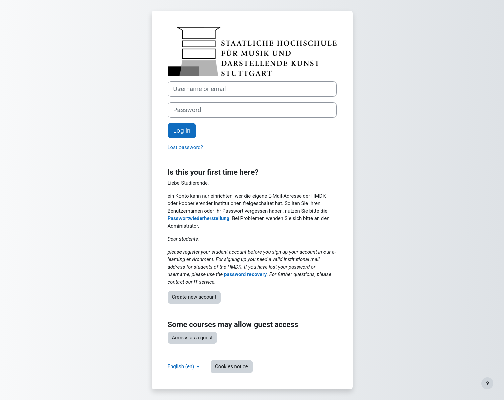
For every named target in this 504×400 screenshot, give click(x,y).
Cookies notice (231, 366)
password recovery (245, 274)
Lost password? (185, 147)
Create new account (194, 297)
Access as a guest (192, 338)
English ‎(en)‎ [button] (182, 366)
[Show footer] (487, 383)
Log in (182, 130)
